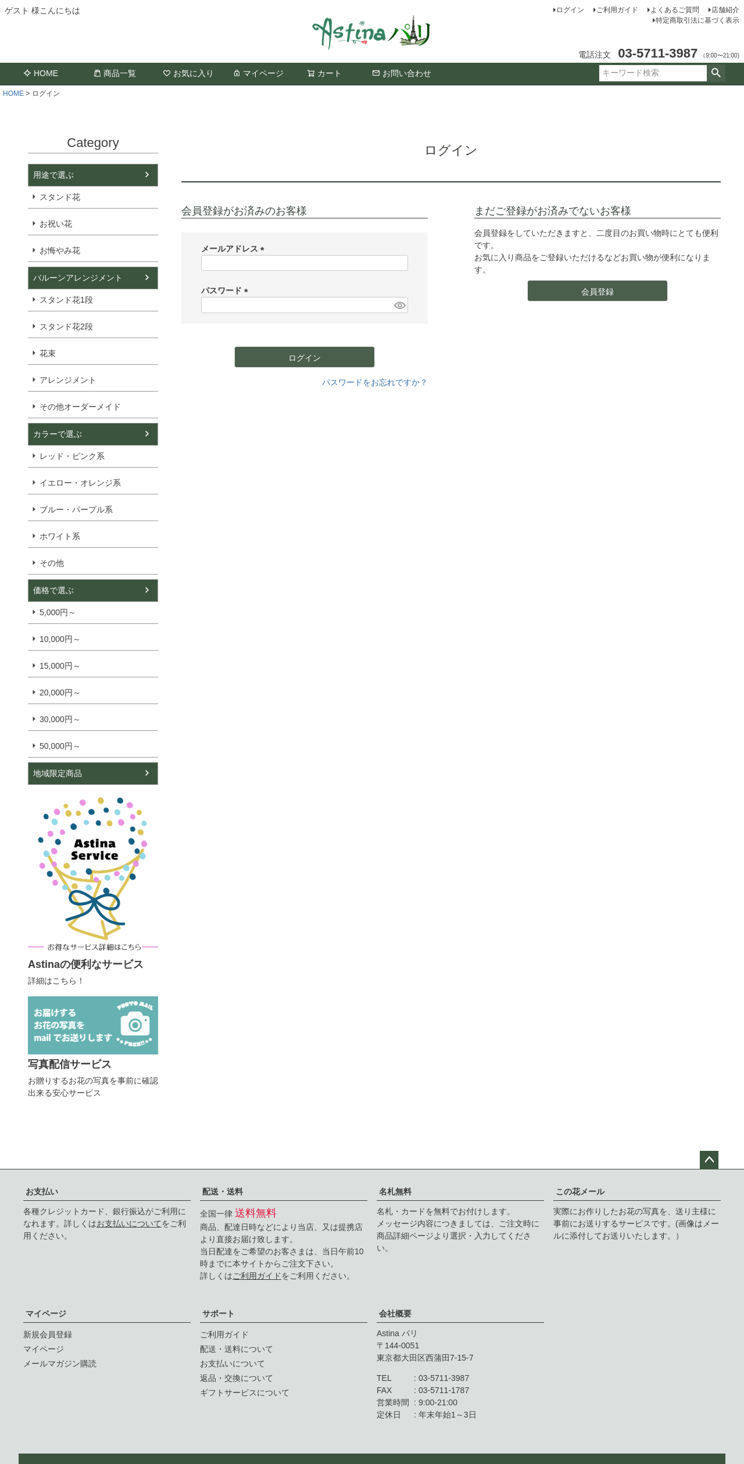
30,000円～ (60, 719)
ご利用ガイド (617, 10)
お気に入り (188, 73)
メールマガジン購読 (59, 1363)
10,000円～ (60, 639)
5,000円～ (58, 612)
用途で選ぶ (53, 175)
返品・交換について (236, 1378)
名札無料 (395, 1191)
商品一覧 (114, 73)
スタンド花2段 (66, 326)
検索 (716, 73)
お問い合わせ (401, 73)
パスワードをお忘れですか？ (375, 382)
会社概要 (395, 1313)
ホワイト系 (60, 536)
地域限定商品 (57, 773)
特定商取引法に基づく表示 (697, 20)
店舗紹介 (725, 10)
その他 (52, 563)
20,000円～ (60, 692)
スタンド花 (60, 197)
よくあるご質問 (674, 10)
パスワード (226, 290)
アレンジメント (68, 380)
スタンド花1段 (66, 299)
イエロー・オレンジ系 (80, 482)
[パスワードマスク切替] (399, 305)
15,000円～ (60, 665)
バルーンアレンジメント (78, 277)
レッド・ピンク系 (72, 456)
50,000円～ (60, 746)
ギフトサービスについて (244, 1392)
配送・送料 (222, 1191)
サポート (218, 1313)
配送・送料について (236, 1349)
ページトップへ (709, 1160)
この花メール (580, 1191)
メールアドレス (235, 248)
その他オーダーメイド (80, 406)
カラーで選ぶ (57, 434)
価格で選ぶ (53, 590)
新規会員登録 (47, 1334)
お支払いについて (129, 1223)
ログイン (570, 10)
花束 (48, 353)
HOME (40, 73)
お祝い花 (56, 223)
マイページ (258, 73)
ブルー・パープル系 (76, 509)
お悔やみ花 (60, 250)
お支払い (42, 1191)
